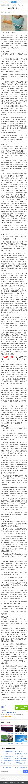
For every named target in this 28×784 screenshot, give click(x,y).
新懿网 (11, 782)
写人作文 (20, 5)
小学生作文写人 (5, 754)
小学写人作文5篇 (19, 756)
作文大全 (13, 5)
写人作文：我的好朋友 (20, 758)
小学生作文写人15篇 (6, 758)
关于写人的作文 (8, 767)
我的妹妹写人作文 (19, 751)
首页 (8, 5)
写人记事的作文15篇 (6, 763)
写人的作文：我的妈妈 (7, 760)
